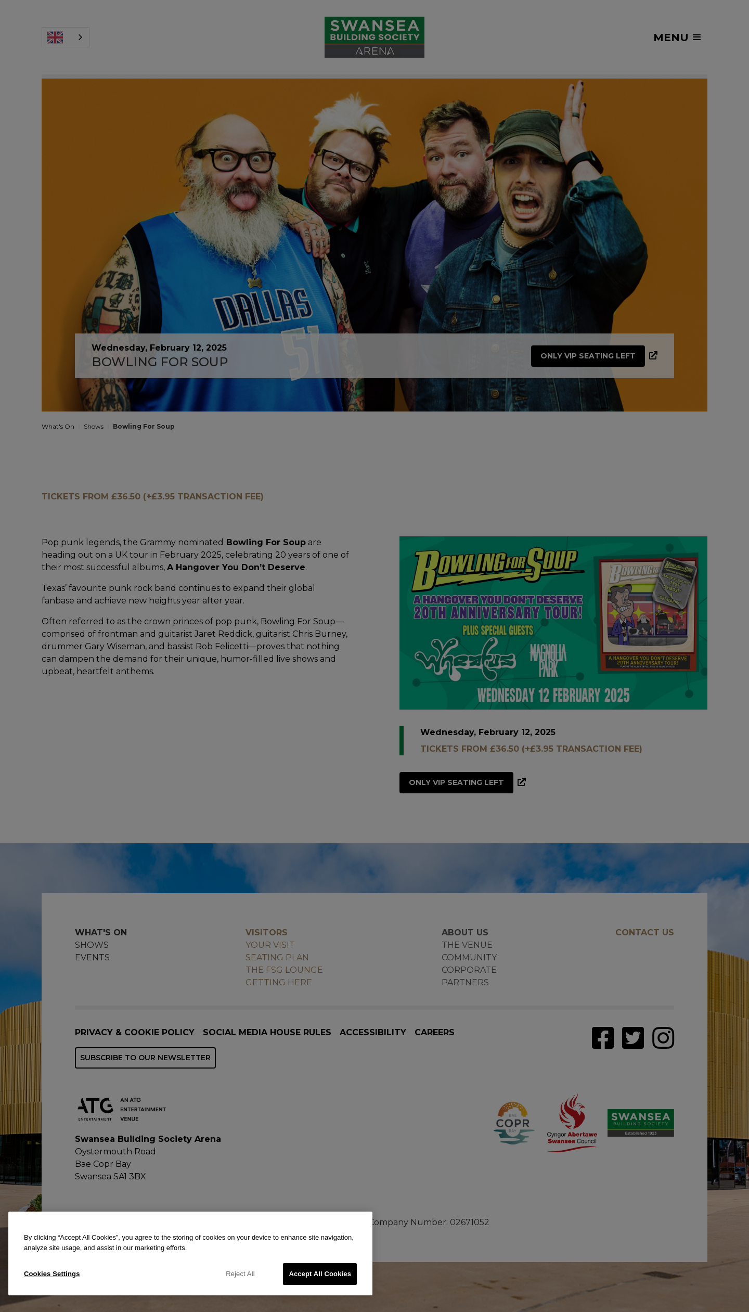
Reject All (240, 1274)
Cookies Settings (52, 1274)
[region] (190, 1253)
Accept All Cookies (320, 1274)
